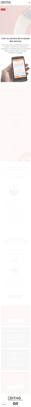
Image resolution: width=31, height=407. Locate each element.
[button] (4, 404)
